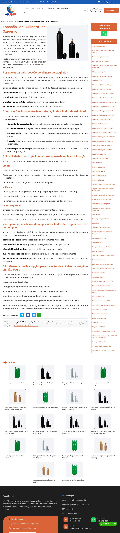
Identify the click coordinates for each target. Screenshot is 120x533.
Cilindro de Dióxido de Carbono (103, 94)
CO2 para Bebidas (98, 167)
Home (26, 8)
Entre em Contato (108, 524)
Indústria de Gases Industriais (102, 281)
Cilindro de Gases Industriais (102, 119)
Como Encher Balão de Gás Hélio (103, 184)
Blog (26, 13)
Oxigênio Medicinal (98, 327)
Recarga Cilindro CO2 (99, 342)
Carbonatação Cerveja (100, 57)
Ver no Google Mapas (70, 513)
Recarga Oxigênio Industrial (102, 346)
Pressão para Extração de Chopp (103, 331)
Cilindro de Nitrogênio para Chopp (104, 132)
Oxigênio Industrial (98, 322)
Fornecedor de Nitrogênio (101, 204)
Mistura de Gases (98, 297)
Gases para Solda (98, 273)
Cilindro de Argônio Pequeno (102, 76)
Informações (63, 8)
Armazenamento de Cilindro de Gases (103, 51)
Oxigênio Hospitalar (99, 318)
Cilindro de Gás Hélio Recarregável (104, 102)
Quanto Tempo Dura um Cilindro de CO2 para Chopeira (104, 336)
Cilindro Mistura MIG (99, 154)
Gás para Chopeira (99, 238)
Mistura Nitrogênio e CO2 (101, 301)
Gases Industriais (98, 260)
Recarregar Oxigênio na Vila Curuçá (16, 383)
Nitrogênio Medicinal (99, 309)
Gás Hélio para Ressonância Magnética (102, 233)
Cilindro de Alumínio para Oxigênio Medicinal (104, 67)
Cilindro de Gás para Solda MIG (103, 111)
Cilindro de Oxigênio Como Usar (103, 137)
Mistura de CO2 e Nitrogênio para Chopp (104, 291)
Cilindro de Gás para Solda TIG (103, 115)
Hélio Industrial (97, 277)
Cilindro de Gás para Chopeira (103, 107)
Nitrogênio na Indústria (100, 314)
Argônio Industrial (98, 46)
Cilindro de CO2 (97, 81)
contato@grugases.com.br (109, 2)
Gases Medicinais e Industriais (102, 264)
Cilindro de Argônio (99, 72)
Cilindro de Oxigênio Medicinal (102, 145)
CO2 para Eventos (98, 171)
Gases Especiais (97, 251)
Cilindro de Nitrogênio (99, 124)
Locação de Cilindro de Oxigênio (103, 351)
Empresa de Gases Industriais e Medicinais (103, 190)
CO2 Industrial (97, 163)
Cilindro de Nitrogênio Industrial (103, 128)
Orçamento (111, 10)
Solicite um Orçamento (104, 27)
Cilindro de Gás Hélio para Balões (104, 98)
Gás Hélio (95, 223)
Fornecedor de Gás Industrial (102, 199)
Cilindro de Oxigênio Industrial (102, 141)
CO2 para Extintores (99, 176)
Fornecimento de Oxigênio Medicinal (101, 209)
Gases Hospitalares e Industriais (103, 256)
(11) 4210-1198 (94, 11)
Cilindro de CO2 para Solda (101, 89)
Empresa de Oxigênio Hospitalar (103, 195)
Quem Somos (37, 8)
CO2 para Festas (98, 180)
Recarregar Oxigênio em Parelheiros (45, 407)
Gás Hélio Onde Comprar (101, 227)
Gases (50, 8)
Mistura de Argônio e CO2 (101, 286)
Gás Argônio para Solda (100, 219)
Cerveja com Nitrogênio (100, 61)
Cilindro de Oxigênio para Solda (103, 150)
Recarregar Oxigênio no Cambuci (73, 480)
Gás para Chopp (98, 243)
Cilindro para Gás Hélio (100, 158)
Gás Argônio (96, 214)
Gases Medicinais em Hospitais (103, 268)
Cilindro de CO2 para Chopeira (103, 85)
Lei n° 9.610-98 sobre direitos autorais (26, 326)
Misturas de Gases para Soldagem (104, 305)
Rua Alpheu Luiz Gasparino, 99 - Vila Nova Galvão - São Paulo (39, 2)
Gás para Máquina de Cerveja (102, 247)
